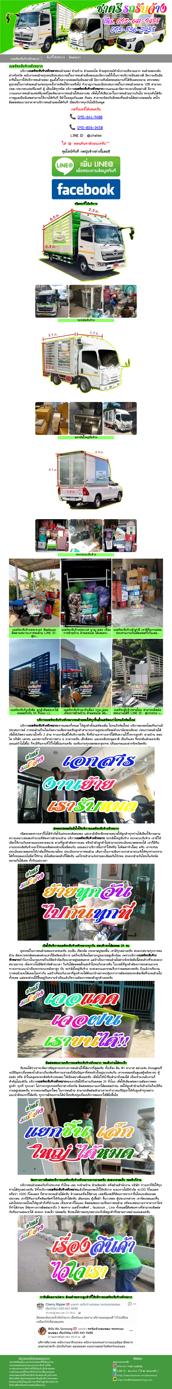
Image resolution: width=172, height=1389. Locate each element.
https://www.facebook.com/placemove (137, 1376)
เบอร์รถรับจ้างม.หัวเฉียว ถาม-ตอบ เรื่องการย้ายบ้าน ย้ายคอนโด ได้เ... (86, 712)
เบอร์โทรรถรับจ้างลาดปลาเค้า (33, 1375)
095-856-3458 (90, 128)
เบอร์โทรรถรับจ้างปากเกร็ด (32, 1372)
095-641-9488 (90, 117)
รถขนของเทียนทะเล (36, 1385)
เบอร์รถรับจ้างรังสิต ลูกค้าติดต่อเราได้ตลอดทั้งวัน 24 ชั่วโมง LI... (34, 712)
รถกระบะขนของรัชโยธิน (37, 1362)
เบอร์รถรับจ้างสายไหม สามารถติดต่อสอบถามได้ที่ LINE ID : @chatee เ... (137, 712)
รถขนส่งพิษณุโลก (17, 1362)
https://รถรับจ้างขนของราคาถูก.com (134, 1380)
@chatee (132, 1371)
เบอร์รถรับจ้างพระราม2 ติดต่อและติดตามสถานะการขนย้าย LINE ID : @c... (34, 633)
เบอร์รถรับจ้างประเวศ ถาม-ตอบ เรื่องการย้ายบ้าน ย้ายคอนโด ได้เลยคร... (86, 632)
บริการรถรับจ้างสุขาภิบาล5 (39, 1382)
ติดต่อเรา (75, 57)
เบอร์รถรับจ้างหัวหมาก (26, 58)
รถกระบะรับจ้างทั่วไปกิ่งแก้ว (29, 1369)
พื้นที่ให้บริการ (56, 57)
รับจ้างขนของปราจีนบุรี (31, 1379)
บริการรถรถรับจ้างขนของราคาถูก (34, 1358)
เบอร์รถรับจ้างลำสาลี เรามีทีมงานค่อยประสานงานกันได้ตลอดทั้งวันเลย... (138, 632)
